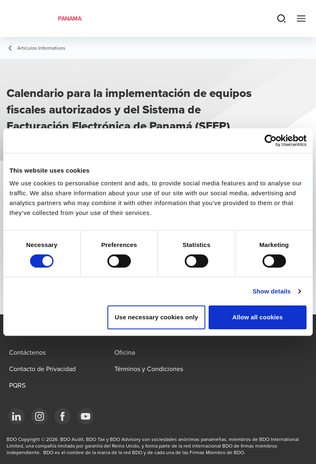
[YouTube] (85, 416)
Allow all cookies (257, 317)
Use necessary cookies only (156, 317)
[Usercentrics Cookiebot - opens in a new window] (271, 140)
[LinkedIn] (16, 416)
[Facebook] (62, 416)
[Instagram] (39, 416)
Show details (272, 291)
